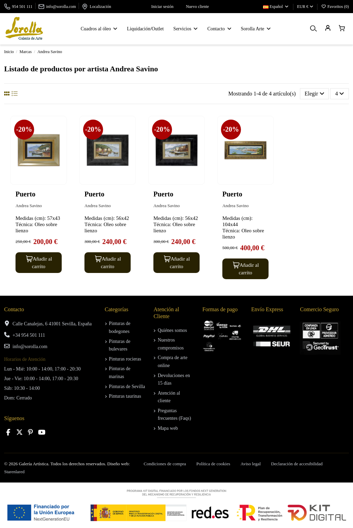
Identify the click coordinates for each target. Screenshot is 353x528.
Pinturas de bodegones (120, 327)
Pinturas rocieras (125, 359)
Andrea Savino (29, 205)
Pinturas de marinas (120, 372)
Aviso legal (251, 463)
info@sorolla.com (61, 6)
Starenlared (14, 471)
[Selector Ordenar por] (314, 93)
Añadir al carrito (38, 262)
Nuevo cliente (194, 6)
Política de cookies (213, 463)
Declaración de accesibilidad (296, 463)
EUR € (305, 6)
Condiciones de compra (165, 463)
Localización (100, 6)
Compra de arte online (172, 361)
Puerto (26, 194)
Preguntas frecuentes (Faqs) (174, 414)
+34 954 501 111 (28, 335)
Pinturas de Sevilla (127, 386)
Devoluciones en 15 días (174, 379)
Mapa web (168, 428)
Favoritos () (335, 6)
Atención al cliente (169, 396)
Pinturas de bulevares (120, 345)
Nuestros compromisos (170, 343)
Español (276, 6)
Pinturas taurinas (125, 396)
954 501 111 (22, 6)
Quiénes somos (172, 330)
